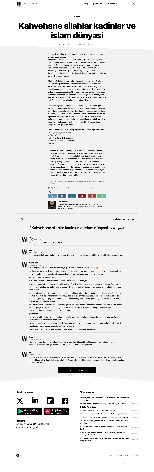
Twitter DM (30, 428)
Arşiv (112, 460)
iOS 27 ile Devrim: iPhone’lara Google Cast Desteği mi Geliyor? (103, 408)
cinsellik (61, 181)
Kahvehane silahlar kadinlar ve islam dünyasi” (78, 229)
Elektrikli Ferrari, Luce (88, 412)
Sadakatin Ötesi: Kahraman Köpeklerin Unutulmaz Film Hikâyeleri (104, 422)
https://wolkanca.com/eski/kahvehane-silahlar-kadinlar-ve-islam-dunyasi (72, 187)
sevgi (102, 181)
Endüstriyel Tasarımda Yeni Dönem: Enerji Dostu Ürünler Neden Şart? (103, 432)
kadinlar (83, 181)
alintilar (54, 181)
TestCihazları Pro (112, 4)
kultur (96, 181)
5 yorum (94, 44)
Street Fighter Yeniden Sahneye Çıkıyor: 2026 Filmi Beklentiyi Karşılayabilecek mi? (102, 438)
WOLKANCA (19, 3)
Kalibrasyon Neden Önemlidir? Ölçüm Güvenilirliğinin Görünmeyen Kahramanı (104, 403)
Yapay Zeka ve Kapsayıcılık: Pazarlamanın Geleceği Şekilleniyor (103, 418)
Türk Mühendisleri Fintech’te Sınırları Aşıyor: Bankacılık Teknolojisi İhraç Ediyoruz (104, 444)
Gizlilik (119, 460)
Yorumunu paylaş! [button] (77, 375)
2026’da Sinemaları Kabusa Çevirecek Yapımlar (97, 415)
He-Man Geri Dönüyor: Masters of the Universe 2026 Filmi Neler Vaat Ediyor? (104, 426)
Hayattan (77, 17)
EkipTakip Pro (96, 4)
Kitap (86, 4)
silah (53, 184)
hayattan (69, 181)
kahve (90, 181)
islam (76, 181)
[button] (29, 416)
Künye (127, 460)
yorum (100, 54)
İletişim (135, 460)
